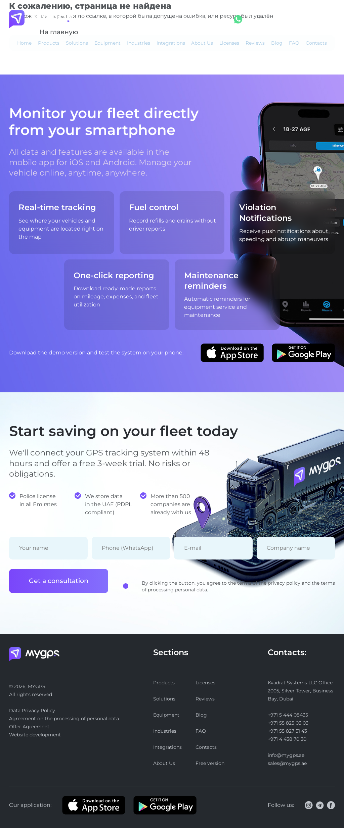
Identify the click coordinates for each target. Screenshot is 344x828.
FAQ (294, 43)
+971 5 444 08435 (203, 19)
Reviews (255, 43)
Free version (318, 19)
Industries (138, 43)
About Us (202, 43)
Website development (35, 735)
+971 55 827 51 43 (287, 731)
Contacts (316, 43)
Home (24, 43)
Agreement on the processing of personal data (64, 719)
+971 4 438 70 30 (287, 739)
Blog (277, 43)
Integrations (171, 43)
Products (48, 43)
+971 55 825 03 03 (288, 723)
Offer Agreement (29, 727)
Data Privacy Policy (32, 711)
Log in (272, 19)
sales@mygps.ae (287, 763)
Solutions (77, 43)
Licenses (229, 43)
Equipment (107, 43)
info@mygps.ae (286, 755)
